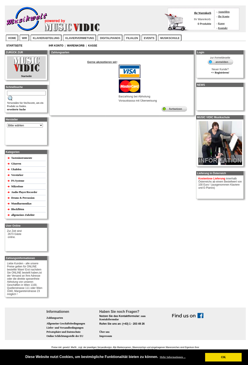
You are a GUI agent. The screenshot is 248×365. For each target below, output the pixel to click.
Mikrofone (17, 186)
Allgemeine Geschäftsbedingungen (65, 323)
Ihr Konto (223, 16)
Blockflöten (18, 209)
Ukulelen (16, 169)
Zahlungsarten (54, 317)
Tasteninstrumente (22, 157)
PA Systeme (18, 180)
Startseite (14, 45)
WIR (24, 38)
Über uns (104, 331)
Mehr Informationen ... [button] (173, 357)
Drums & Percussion (23, 197)
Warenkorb (76, 45)
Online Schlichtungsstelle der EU (64, 336)
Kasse (221, 23)
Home (12, 38)
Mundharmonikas (21, 203)
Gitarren (16, 163)
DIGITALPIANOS (110, 38)
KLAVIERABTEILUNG (46, 38)
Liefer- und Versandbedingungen (64, 327)
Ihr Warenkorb (202, 12)
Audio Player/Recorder (24, 192)
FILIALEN (132, 38)
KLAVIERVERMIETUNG (79, 38)
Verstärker (17, 175)
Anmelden (224, 11)
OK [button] (223, 357)
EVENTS (149, 38)
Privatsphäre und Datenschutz (63, 331)
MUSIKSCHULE (169, 38)
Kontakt (222, 28)
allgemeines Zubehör (23, 214)
